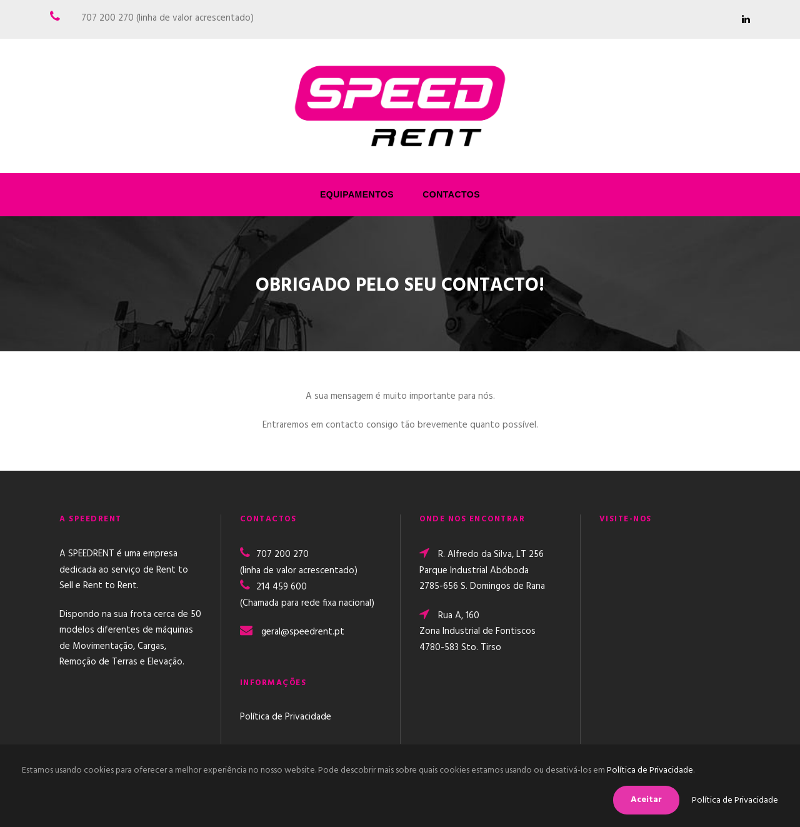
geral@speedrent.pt (302, 631)
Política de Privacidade (285, 716)
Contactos (451, 194)
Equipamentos (357, 194)
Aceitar (646, 800)
